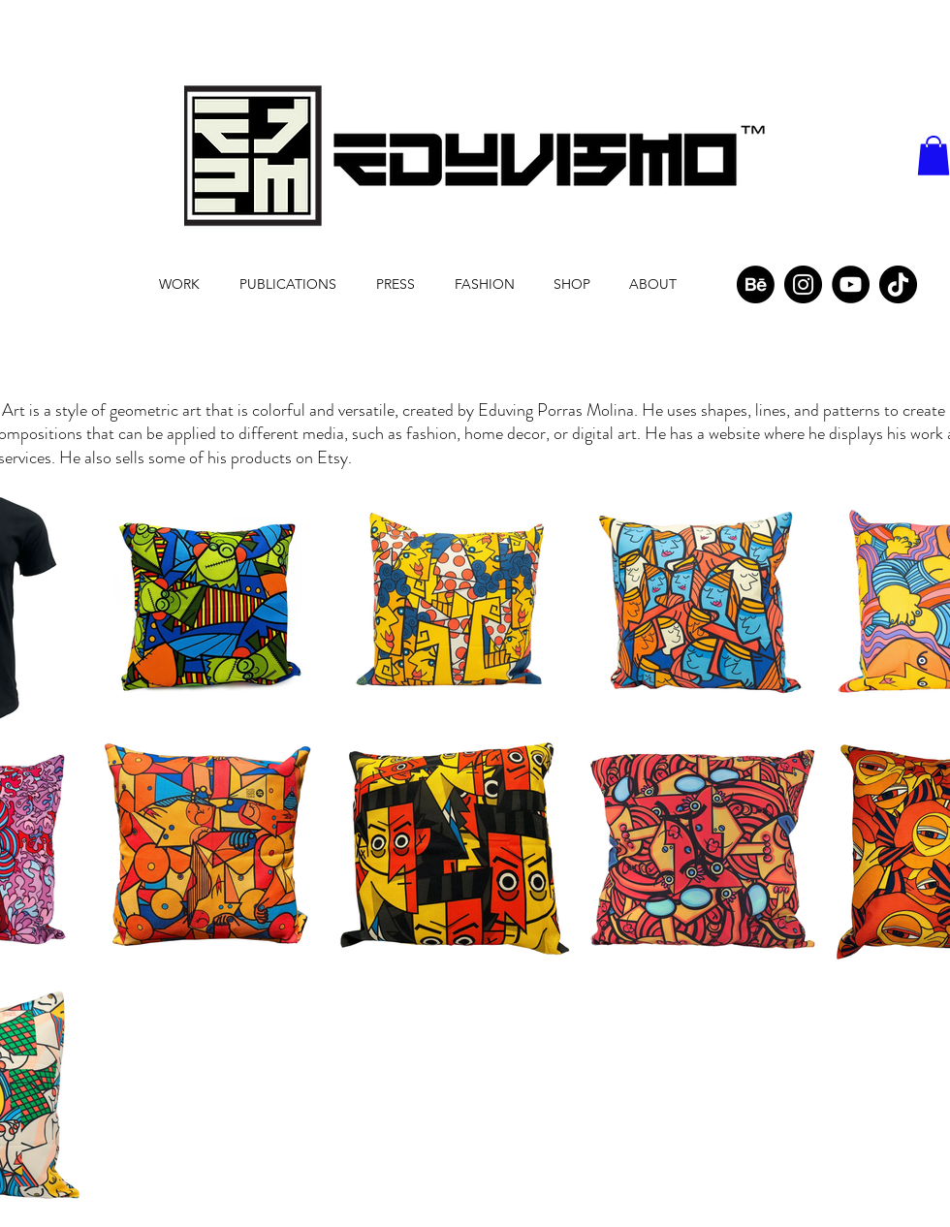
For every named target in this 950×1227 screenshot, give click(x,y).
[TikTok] (898, 284)
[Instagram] (803, 284)
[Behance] (756, 284)
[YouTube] (851, 284)
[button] (933, 155)
